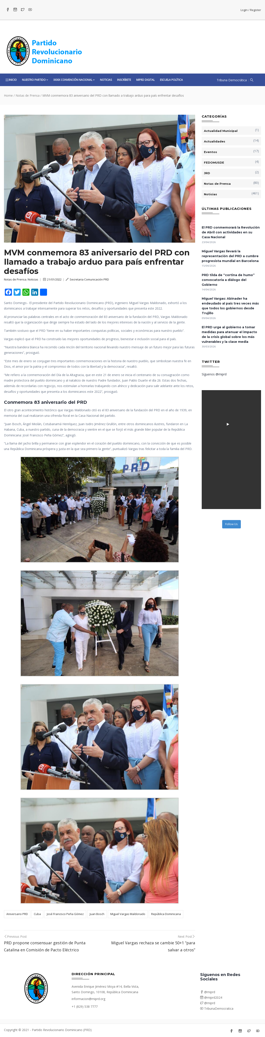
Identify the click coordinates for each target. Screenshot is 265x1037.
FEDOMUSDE (214, 162)
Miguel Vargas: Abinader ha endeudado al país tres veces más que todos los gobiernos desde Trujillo (230, 306)
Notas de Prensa (28, 95)
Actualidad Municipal (221, 131)
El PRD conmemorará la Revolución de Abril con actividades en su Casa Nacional (231, 232)
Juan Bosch (97, 914)
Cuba (37, 914)
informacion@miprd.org (88, 999)
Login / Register (251, 10)
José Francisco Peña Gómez (65, 914)
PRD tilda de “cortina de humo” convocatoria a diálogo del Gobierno (228, 280)
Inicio (13, 80)
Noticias (106, 80)
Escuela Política (171, 80)
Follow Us (231, 524)
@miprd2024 (211, 997)
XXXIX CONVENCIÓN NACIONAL (74, 80)
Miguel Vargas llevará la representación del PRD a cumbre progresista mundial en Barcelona (230, 256)
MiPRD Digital (145, 80)
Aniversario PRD (17, 914)
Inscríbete (124, 80)
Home (8, 95)
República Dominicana (166, 914)
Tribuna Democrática (232, 80)
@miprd (207, 992)
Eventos (210, 152)
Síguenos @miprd (214, 374)
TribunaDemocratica (216, 1008)
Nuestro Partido (35, 80)
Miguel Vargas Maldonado (127, 914)
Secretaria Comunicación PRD (87, 279)
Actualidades (214, 141)
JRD (207, 173)
